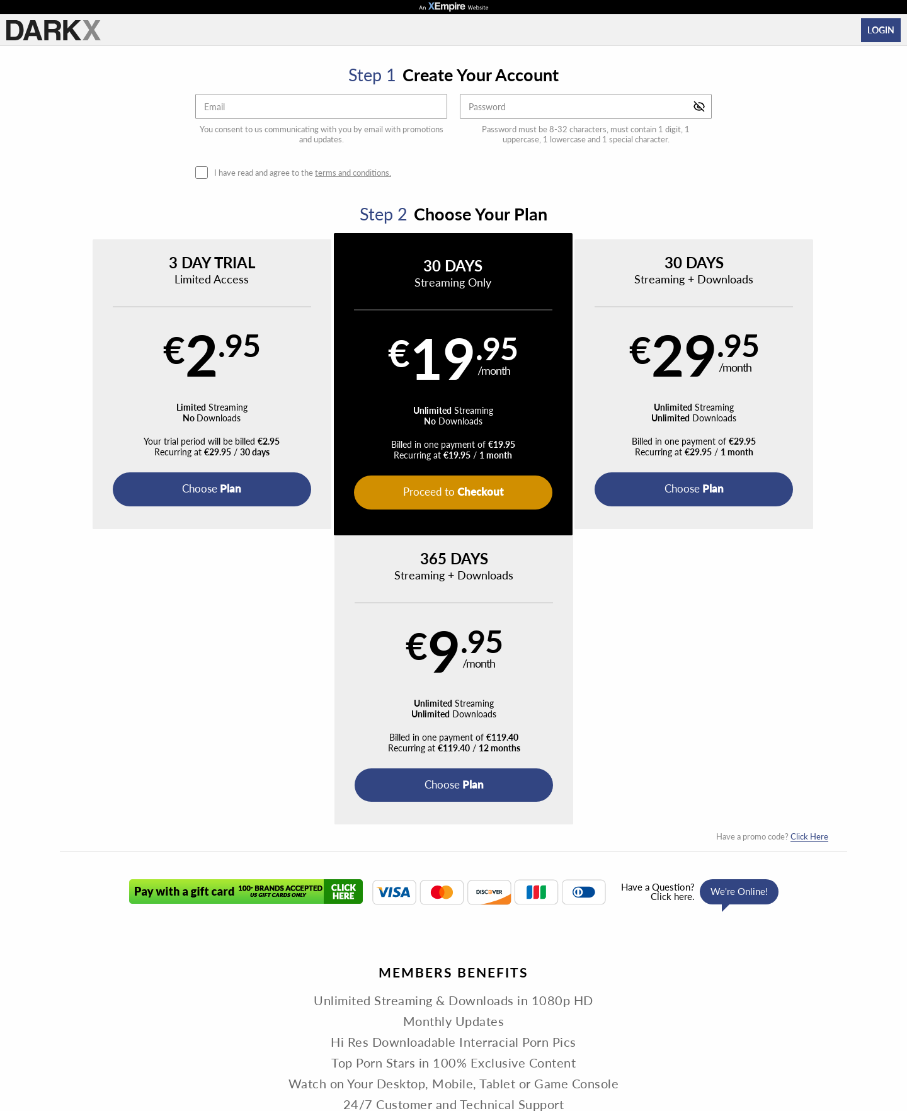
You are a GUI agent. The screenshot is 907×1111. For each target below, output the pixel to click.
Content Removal (702, 1031)
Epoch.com (231, 1031)
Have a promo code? (772, 547)
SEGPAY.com (542, 1031)
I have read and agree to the (302, 173)
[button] (158, 384)
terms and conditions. (353, 173)
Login (880, 30)
